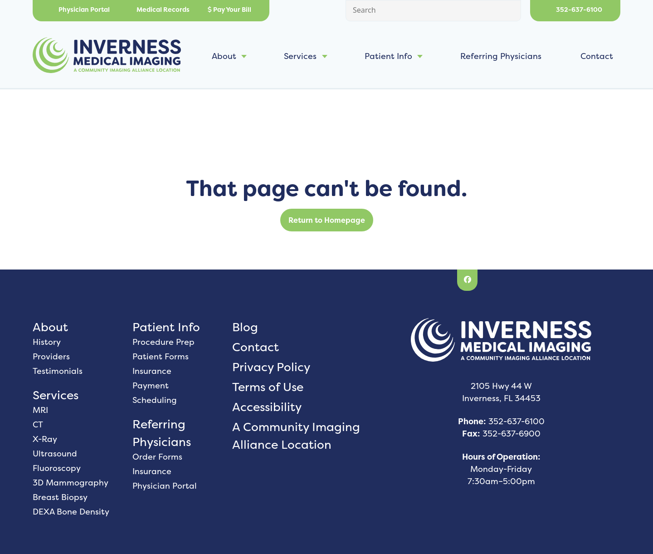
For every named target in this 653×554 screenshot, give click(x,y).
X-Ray (45, 439)
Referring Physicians (500, 56)
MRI (40, 410)
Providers (51, 356)
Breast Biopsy (60, 497)
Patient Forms (160, 356)
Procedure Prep (163, 342)
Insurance (151, 371)
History (47, 342)
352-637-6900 (511, 433)
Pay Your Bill (229, 9)
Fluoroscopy (57, 468)
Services (300, 56)
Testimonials (58, 371)
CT (38, 424)
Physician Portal (80, 9)
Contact (596, 56)
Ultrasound (55, 453)
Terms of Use (267, 387)
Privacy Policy (271, 367)
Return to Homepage (326, 220)
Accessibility (267, 407)
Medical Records (159, 9)
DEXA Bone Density (71, 511)
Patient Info (388, 56)
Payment (150, 385)
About (224, 56)
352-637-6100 (575, 9)
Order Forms (157, 456)
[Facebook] (467, 280)
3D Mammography (70, 482)
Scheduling (154, 400)
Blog (245, 327)
